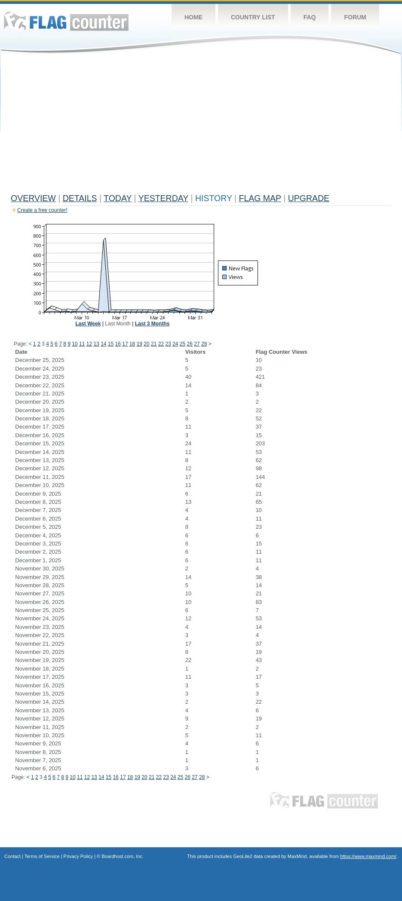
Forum (355, 17)
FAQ (310, 17)
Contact (12, 856)
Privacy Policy (78, 856)
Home (193, 17)
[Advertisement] (201, 125)
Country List (253, 17)
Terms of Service (42, 856)
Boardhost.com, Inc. (122, 856)
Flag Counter (66, 21)
